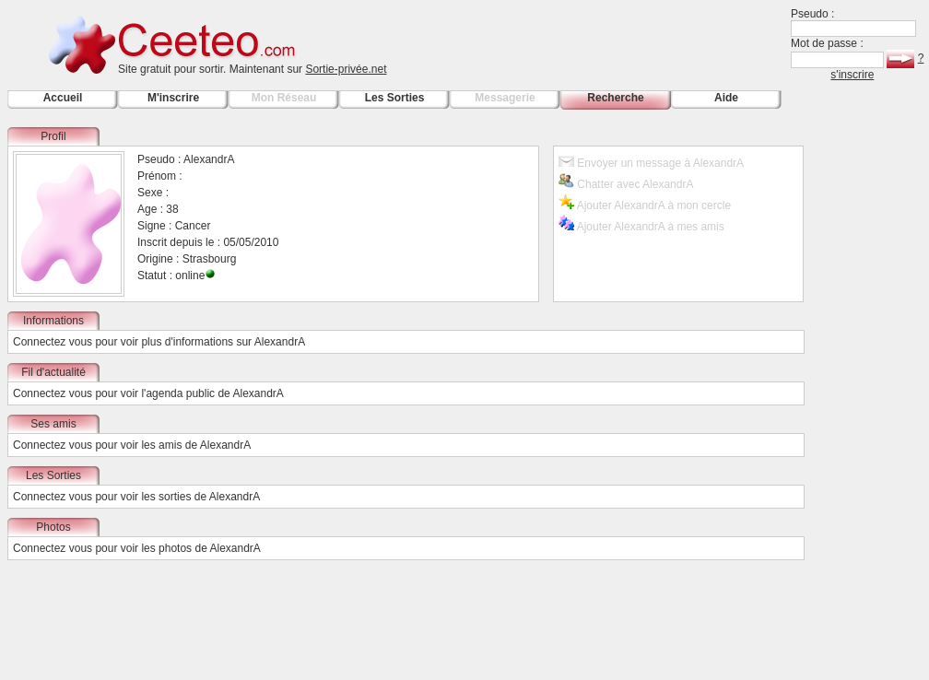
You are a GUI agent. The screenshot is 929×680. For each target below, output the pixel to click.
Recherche (615, 97)
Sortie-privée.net (345, 69)
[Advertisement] (873, 403)
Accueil (63, 97)
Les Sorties (395, 97)
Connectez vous (52, 341)
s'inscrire (852, 74)
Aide (726, 97)
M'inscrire (173, 97)
